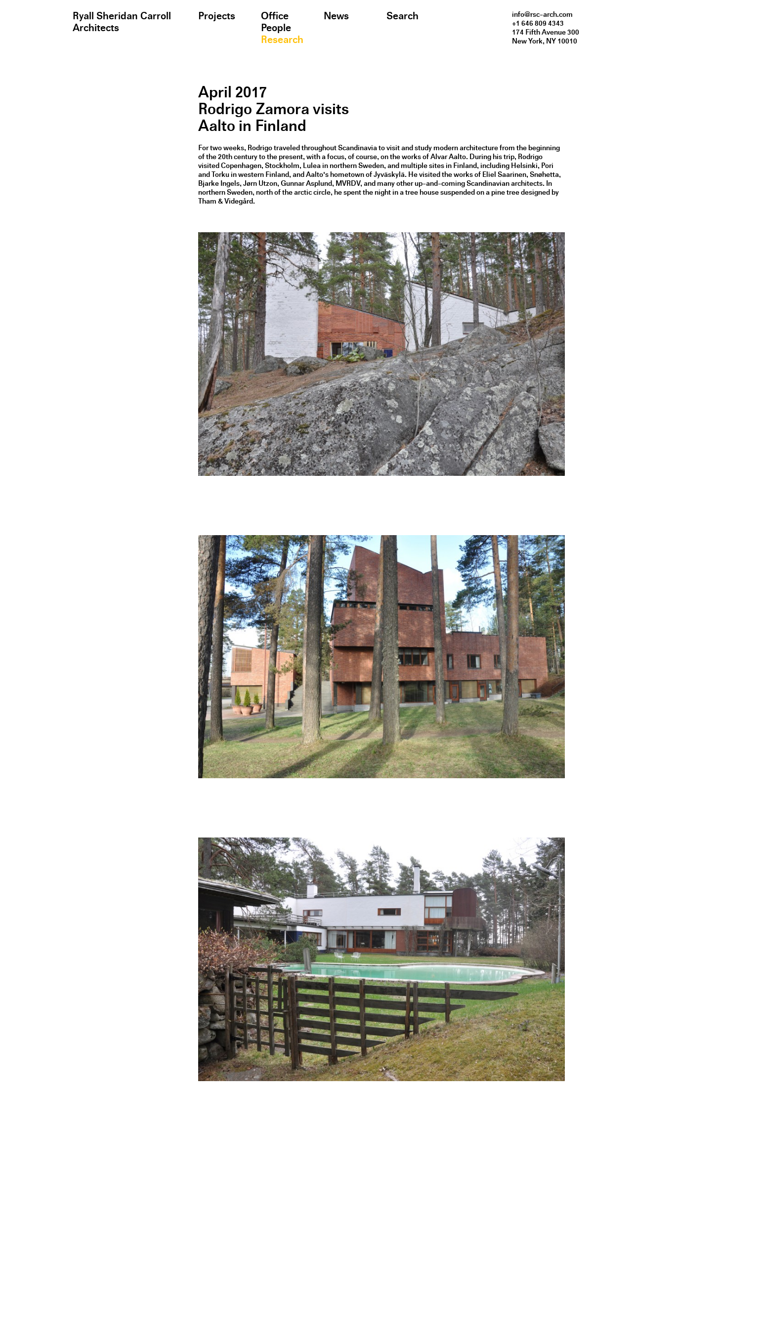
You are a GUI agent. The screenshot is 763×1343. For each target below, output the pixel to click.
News (336, 16)
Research (282, 39)
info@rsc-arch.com (542, 14)
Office (275, 16)
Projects (216, 16)
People (276, 28)
